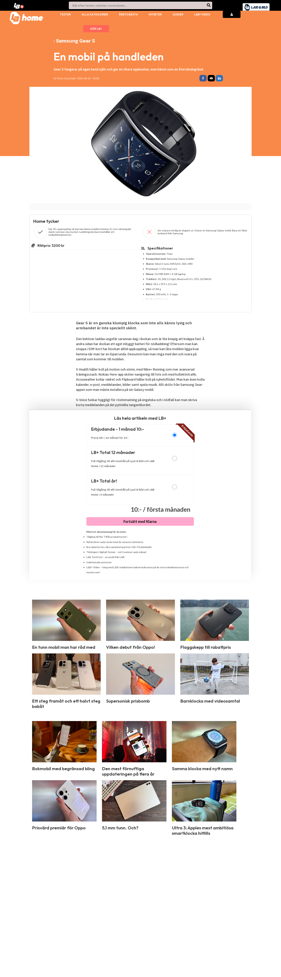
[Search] (209, 5)
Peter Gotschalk (66, 78)
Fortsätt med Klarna (140, 522)
